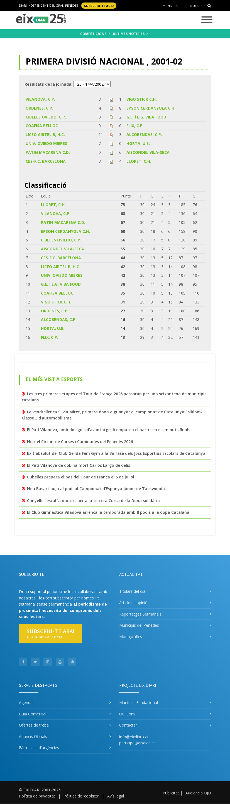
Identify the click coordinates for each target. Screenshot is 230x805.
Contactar (128, 725)
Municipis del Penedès (139, 625)
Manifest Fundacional (138, 702)
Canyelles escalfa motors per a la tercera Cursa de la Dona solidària (93, 500)
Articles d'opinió (133, 602)
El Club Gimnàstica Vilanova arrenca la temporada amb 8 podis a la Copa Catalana (108, 512)
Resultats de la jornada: (48, 84)
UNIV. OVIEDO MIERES (46, 143)
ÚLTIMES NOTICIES (130, 33)
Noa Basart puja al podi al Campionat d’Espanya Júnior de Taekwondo (96, 488)
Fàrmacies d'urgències (39, 747)
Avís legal (115, 796)
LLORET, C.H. (138, 161)
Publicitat (171, 793)
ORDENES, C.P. (39, 108)
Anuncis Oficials (33, 736)
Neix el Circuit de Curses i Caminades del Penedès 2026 (80, 441)
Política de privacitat (37, 796)
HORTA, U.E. (138, 143)
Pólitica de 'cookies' (81, 796)
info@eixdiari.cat (134, 736)
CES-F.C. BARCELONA (46, 161)
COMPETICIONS (95, 33)
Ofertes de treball (34, 725)
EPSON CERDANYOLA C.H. (150, 108)
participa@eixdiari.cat (138, 742)
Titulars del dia (132, 591)
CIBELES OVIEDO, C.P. (46, 117)
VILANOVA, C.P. (40, 99)
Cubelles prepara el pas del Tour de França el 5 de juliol (80, 477)
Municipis (170, 6)
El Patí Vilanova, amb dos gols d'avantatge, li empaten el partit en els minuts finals (108, 429)
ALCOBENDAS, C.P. (144, 134)
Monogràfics (130, 636)
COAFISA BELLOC (42, 125)
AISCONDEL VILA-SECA (148, 152)
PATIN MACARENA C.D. (48, 152)
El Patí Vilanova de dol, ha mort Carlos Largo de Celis (78, 465)
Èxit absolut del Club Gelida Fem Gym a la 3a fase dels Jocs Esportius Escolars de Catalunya (116, 453)
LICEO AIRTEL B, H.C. (45, 134)
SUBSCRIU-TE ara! (99, 5)
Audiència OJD (198, 793)
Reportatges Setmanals (140, 614)
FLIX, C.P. (135, 125)
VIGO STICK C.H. (141, 99)
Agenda (26, 702)
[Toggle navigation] (207, 20)
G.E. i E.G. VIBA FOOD (146, 117)
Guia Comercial (32, 714)
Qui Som (127, 714)
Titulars (195, 6)
